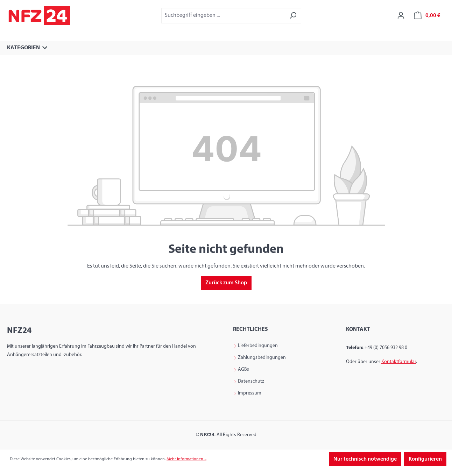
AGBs (243, 369)
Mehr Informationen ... (186, 459)
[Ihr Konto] (401, 15)
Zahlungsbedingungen (262, 357)
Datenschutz (251, 381)
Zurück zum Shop (226, 283)
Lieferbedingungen (258, 345)
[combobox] (223, 15)
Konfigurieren (425, 459)
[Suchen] (293, 15)
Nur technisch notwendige (365, 459)
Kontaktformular (398, 361)
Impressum (249, 393)
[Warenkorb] (427, 15)
